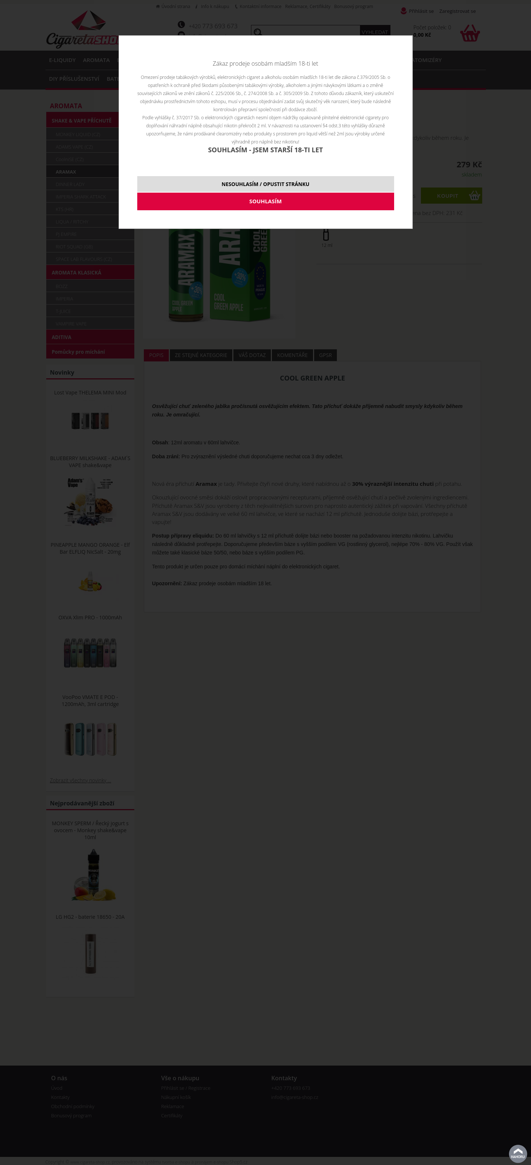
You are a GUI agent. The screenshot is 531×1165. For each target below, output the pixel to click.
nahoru (518, 1154)
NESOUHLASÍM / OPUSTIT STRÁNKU (265, 184)
